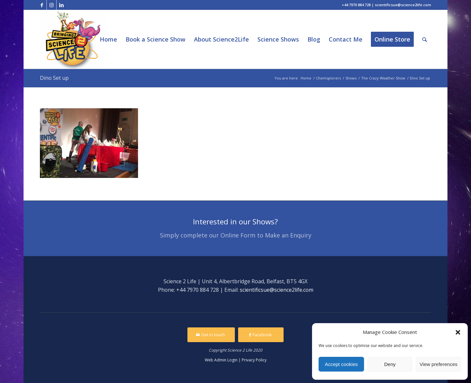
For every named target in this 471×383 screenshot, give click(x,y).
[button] (458, 332)
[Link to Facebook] (41, 5)
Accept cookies (341, 364)
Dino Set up (54, 77)
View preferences (439, 364)
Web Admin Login (221, 360)
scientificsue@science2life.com (276, 289)
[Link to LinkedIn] (61, 5)
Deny (389, 364)
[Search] (424, 39)
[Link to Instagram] (51, 5)
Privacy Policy (254, 360)
